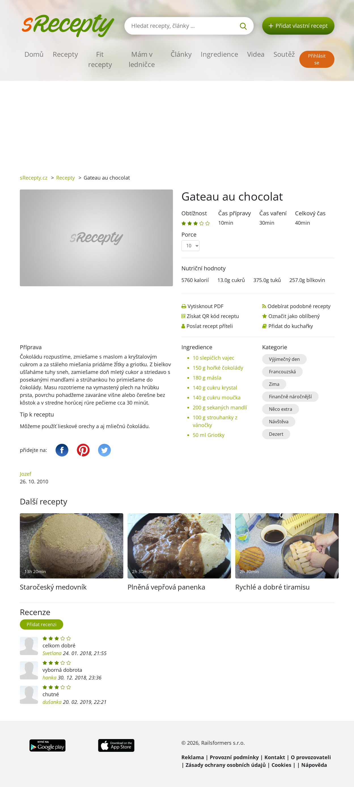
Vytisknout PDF (205, 306)
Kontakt (274, 757)
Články (181, 54)
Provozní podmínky (234, 757)
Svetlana (52, 653)
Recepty (65, 54)
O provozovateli (311, 757)
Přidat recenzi (41, 624)
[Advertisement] (177, 123)
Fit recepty (100, 59)
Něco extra (280, 409)
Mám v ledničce (142, 59)
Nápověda (314, 764)
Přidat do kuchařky (290, 326)
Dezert (276, 434)
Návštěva (279, 421)
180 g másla (207, 377)
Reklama (192, 757)
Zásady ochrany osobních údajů (226, 764)
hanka (49, 677)
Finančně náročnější (290, 397)
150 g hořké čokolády (218, 367)
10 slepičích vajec (213, 357)
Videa (255, 54)
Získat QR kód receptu (213, 316)
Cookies (281, 764)
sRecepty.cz (33, 177)
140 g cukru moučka (217, 397)
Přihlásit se (317, 59)
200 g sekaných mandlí (220, 407)
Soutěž (284, 54)
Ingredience (219, 54)
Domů (34, 54)
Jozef (25, 473)
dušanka (52, 701)
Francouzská (282, 372)
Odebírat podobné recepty (299, 306)
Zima (274, 384)
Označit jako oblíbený (294, 316)
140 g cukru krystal (215, 387)
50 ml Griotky (208, 435)
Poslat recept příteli (209, 326)
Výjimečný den (284, 359)
